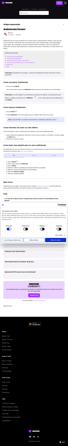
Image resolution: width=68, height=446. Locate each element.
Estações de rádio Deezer (15, 251)
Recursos (5, 389)
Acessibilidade (6, 420)
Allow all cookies (56, 240)
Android (34, 155)
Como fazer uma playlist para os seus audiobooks (21, 62)
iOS (14, 155)
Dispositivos (5, 392)
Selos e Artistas (7, 361)
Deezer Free (6, 336)
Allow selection (34, 240)
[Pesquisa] (34, 13)
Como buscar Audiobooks (14, 58)
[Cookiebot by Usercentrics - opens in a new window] (59, 205)
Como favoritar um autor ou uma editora (18, 60)
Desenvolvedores (7, 364)
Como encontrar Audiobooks (15, 56)
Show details (59, 235)
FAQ (8, 66)
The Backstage (6, 371)
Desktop (54, 155)
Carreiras (5, 385)
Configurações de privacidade (11, 417)
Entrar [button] (59, 3)
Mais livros (10, 64)
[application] (61, 442)
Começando (34, 9)
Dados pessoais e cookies (10, 407)
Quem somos (6, 382)
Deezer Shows (42, 9)
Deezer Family (6, 346)
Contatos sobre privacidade (10, 410)
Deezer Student (7, 350)
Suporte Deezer (26, 9)
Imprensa (5, 367)
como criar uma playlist (26, 151)
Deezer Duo (5, 343)
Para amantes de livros (42, 186)
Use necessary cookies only (12, 240)
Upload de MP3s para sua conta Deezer (20, 272)
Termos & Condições (8, 403)
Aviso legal (5, 413)
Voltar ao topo (8, 306)
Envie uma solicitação (40, 300)
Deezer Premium (7, 339)
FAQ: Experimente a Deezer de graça (19, 261)
